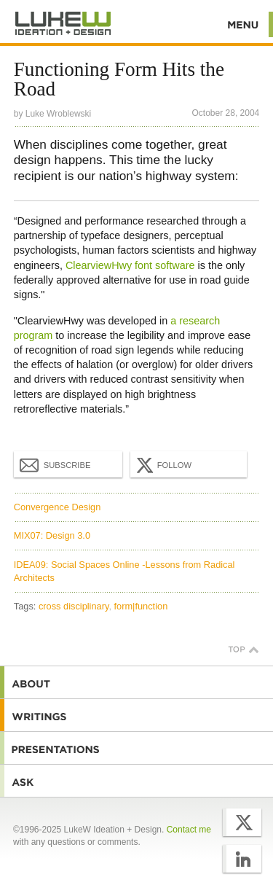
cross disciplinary (73, 606)
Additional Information (63, 24)
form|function (141, 606)
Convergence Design (57, 507)
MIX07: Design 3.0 (52, 535)
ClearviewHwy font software (130, 265)
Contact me (189, 829)
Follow (162, 465)
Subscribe (55, 464)
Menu (243, 24)
